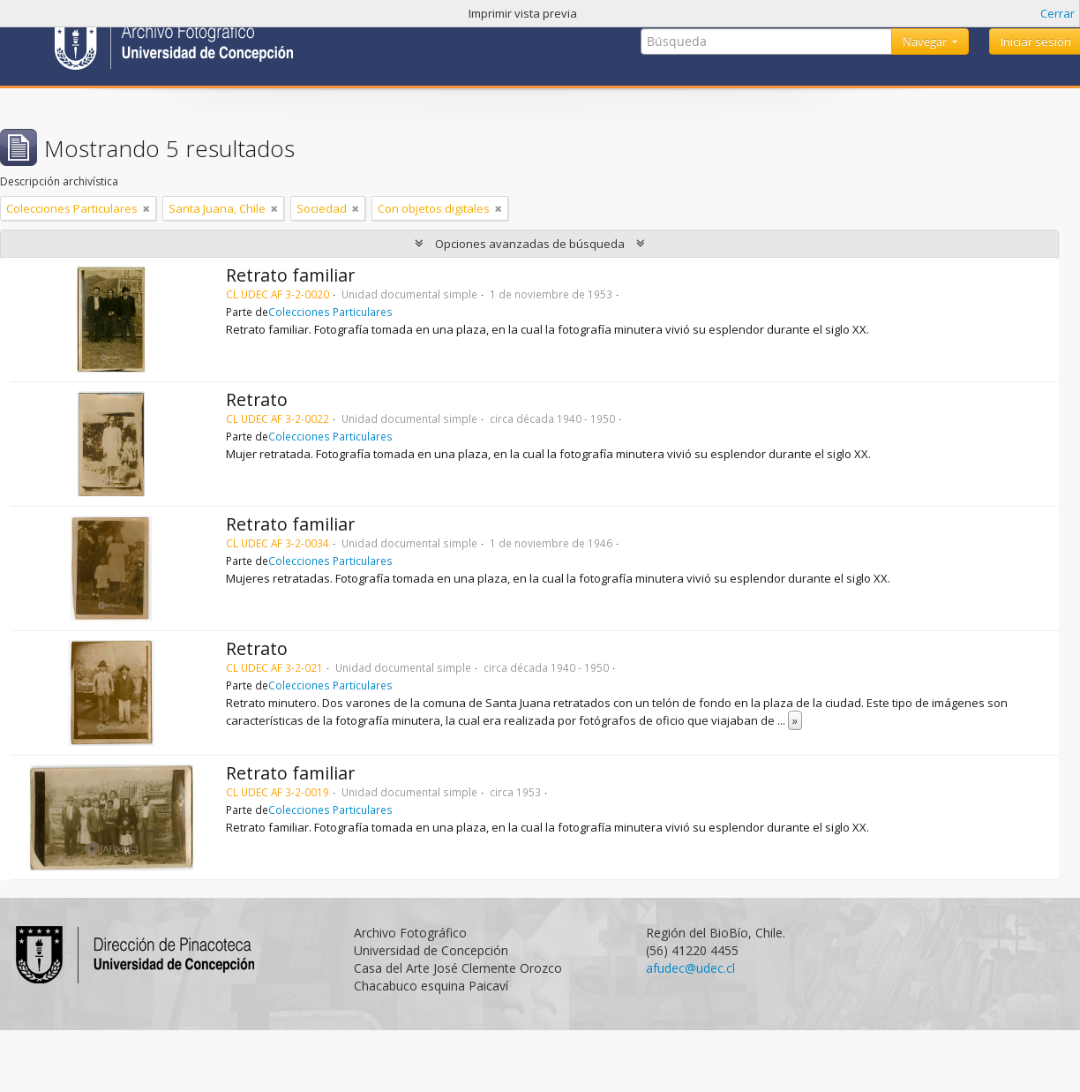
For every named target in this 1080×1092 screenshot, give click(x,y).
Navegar (926, 41)
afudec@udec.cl (690, 968)
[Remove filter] (146, 208)
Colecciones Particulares (330, 312)
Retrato (257, 399)
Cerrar (1057, 13)
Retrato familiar (290, 275)
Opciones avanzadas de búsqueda (529, 244)
